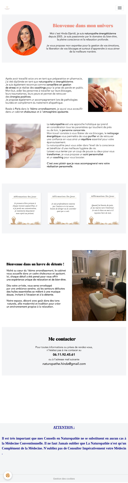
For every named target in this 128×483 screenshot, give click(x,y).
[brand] (7, 8)
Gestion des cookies (64, 478)
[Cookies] (8, 475)
